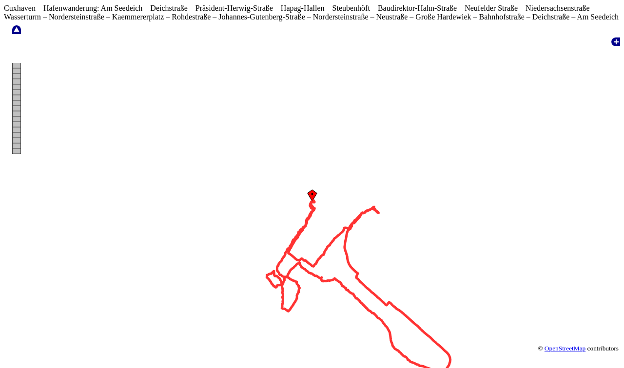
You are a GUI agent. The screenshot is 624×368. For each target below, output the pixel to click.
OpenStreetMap (565, 330)
